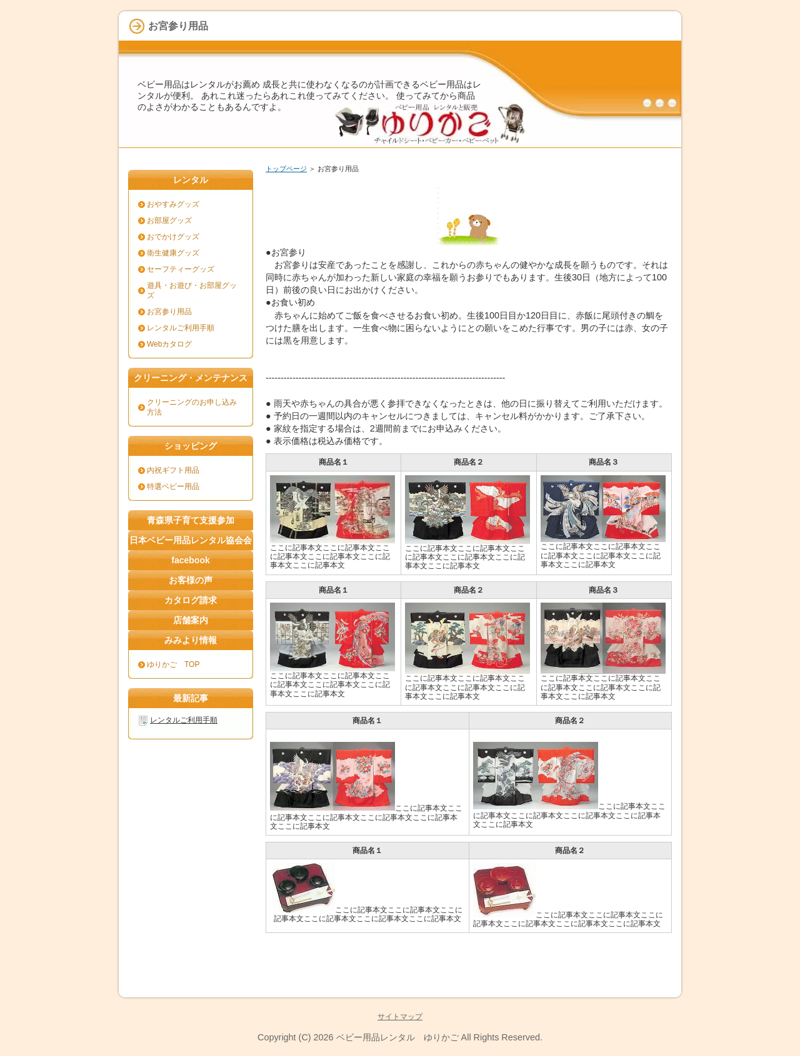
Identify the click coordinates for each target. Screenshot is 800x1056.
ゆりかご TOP (173, 664)
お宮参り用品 (169, 311)
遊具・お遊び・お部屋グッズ (192, 290)
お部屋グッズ (169, 220)
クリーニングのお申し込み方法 (192, 407)
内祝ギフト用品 (173, 470)
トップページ (286, 168)
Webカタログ (169, 344)
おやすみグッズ (173, 204)
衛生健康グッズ (173, 253)
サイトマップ (400, 1016)
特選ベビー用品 (173, 486)
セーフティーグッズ (180, 269)
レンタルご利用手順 (180, 327)
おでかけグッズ (173, 236)
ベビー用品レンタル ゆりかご (397, 1037)
